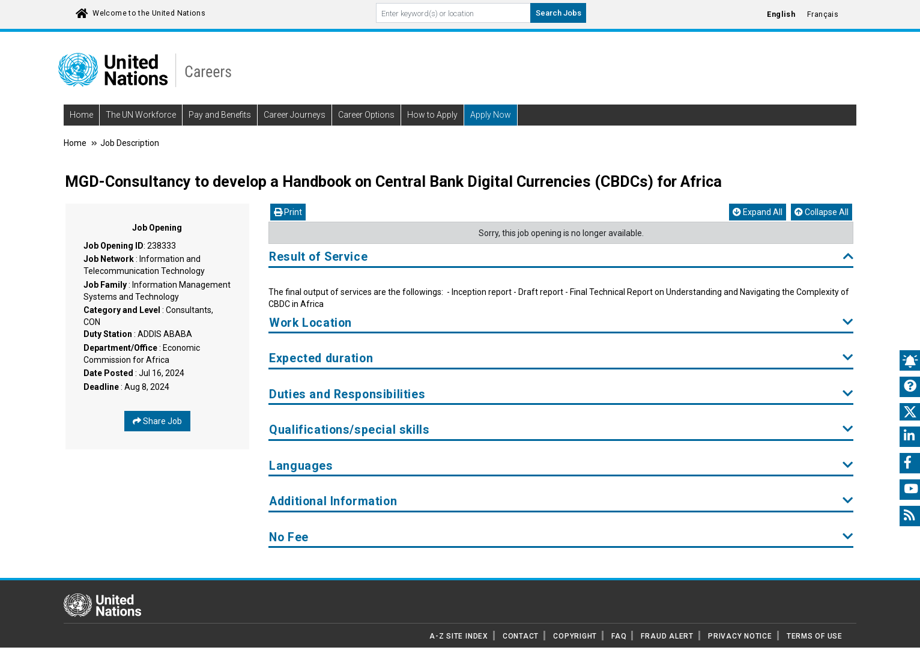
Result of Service (561, 257)
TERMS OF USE (815, 636)
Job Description (129, 143)
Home (81, 115)
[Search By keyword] (453, 13)
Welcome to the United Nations (148, 13)
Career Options (366, 115)
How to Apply (432, 115)
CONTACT (521, 636)
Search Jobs (558, 12)
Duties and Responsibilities (561, 394)
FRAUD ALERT (667, 636)
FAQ (618, 636)
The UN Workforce (141, 115)
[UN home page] (102, 604)
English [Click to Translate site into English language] (781, 14)
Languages (561, 466)
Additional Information (561, 501)
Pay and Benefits (220, 115)
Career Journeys (294, 115)
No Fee (561, 537)
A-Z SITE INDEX (458, 636)
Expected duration (561, 358)
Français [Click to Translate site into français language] (822, 14)
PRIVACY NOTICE (740, 636)
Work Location (561, 323)
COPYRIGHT (575, 636)
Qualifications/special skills (561, 430)
